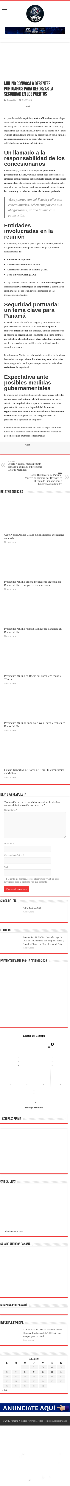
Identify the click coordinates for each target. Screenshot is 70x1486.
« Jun (4, 1389)
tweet (27, 106)
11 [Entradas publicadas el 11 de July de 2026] (52, 1371)
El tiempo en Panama (34, 1107)
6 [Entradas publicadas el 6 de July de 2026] (7, 1371)
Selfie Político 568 (32, 908)
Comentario (10, 809)
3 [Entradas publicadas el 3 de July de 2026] (43, 1367)
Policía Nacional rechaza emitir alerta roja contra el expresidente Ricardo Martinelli (27, 465)
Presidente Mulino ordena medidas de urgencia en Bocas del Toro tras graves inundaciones (32, 583)
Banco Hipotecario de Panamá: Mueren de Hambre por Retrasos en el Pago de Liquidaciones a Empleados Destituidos (43, 478)
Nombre (9, 843)
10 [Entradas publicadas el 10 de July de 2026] (43, 1371)
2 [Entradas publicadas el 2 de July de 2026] (34, 1367)
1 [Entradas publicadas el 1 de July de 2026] (25, 1367)
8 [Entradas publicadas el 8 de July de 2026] (25, 1371)
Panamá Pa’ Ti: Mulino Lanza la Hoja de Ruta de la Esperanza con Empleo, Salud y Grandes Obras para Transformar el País (43, 940)
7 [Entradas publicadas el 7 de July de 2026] (16, 1371)
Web (6, 867)
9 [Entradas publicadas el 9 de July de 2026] (34, 1371)
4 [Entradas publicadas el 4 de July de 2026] (52, 1367)
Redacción (11, 100)
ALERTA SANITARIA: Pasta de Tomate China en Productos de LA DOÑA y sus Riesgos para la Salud (43, 1333)
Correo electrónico (14, 855)
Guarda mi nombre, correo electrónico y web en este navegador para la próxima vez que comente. (31, 880)
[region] (34, 1152)
